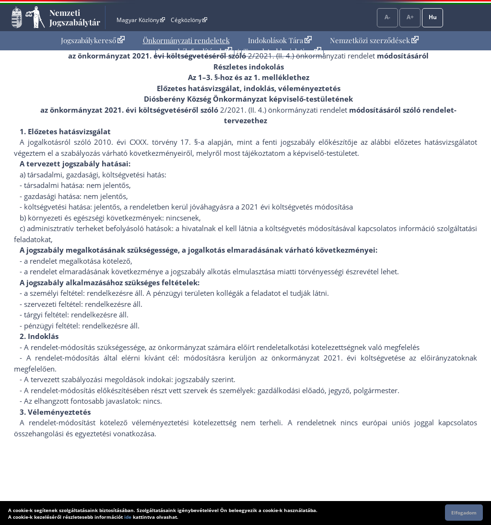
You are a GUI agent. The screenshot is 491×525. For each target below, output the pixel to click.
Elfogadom (464, 512)
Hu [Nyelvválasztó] (433, 17)
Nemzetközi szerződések (374, 40)
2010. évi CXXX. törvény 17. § (146, 142)
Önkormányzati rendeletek (186, 40)
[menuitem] (92, 40)
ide (127, 516)
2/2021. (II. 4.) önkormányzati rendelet (311, 55)
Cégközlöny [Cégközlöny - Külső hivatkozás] (189, 20)
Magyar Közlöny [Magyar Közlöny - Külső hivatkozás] (141, 20)
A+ (410, 17)
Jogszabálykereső (93, 40)
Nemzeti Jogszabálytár (74, 17)
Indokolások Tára (280, 40)
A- (387, 17)
